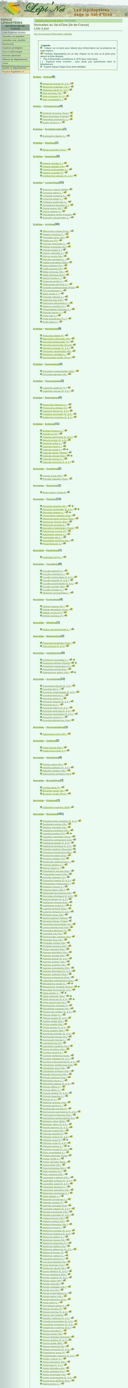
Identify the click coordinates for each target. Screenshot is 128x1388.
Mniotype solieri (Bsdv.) (54, 1121)
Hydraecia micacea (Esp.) (55, 902)
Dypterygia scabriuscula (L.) (57, 861)
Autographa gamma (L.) (54, 534)
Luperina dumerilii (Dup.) (55, 908)
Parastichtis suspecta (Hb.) (56, 1008)
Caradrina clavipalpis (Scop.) (57, 836)
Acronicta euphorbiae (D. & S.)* (58, 714)
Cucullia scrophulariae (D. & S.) (58, 583)
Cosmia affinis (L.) (52, 1090)
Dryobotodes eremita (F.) (55, 1108)
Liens (5, 63)
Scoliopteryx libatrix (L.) (54, 136)
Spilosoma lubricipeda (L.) (56, 303)
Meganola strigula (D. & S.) (56, 84)
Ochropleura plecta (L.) (54, 1305)
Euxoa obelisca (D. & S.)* (55, 1271)
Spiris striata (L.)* (51, 294)
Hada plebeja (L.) (51, 1196)
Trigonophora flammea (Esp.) (57, 1115)
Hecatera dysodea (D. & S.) (56, 1215)
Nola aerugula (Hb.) (52, 93)
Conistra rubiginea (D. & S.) (56, 1058)
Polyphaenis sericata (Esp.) (56, 871)
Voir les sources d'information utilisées (53, 34)
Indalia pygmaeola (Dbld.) (55, 262)
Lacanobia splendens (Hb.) (56, 1190)
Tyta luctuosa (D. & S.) (54, 646)
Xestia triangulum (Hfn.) (54, 1362)
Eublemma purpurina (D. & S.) (58, 417)
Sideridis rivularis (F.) (53, 1202)
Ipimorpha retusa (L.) (53, 1080)
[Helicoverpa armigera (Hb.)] (57, 774)
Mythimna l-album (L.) (54, 1255)
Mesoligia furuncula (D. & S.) (57, 990)
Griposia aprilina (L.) (53, 1105)
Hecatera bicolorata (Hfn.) (55, 1212)
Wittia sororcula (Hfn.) (54, 272)
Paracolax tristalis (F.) (53, 335)
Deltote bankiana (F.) (53, 616)
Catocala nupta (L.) (52, 449)
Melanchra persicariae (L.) (56, 1193)
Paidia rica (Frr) (50, 240)
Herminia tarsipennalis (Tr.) (56, 342)
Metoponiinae (53, 636)
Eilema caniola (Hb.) (53, 256)
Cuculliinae (52, 564)
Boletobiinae (51, 397)
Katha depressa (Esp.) (54, 275)
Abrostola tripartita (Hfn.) (55, 506)
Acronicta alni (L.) (51, 689)
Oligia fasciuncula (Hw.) (54, 1002)
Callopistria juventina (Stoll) (56, 807)
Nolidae (37, 77)
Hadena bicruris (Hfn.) (54, 1218)
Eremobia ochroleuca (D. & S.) (58, 896)
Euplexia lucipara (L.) (53, 886)
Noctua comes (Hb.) (53, 1334)
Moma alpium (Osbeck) (54, 492)
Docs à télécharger (12, 51)
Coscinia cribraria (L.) (53, 297)
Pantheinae (52, 550)
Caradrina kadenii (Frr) (54, 833)
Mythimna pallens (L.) (53, 1237)
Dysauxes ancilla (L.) (53, 281)
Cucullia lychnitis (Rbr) (54, 586)
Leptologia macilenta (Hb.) (56, 1046)
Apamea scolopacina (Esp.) (56, 977)
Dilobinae (51, 622)
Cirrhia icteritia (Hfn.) (53, 1024)
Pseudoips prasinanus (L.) (56, 119)
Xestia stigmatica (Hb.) (54, 1368)
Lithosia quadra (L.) (52, 250)
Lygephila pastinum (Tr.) (55, 388)
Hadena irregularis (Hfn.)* (55, 1224)
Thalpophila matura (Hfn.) (55, 874)
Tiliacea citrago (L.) (52, 1015)
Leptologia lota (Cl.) (52, 1043)
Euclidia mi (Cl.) (50, 434)
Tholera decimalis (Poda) (55, 1155)
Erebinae (49, 424)
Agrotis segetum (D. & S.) (55, 1277)
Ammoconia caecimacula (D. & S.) (60, 1112)
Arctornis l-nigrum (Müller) (55, 189)
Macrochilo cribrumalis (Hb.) (57, 338)
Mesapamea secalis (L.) (55, 983)
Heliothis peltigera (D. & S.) (56, 767)
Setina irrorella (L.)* (52, 278)
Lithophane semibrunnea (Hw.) (58, 1065)
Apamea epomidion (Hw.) (55, 952)
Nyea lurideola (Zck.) (53, 265)
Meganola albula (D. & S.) (55, 90)
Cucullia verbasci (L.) (53, 589)
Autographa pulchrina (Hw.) (56, 540)
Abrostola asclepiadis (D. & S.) (58, 509)
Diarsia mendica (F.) (53, 1309)
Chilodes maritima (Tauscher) (57, 849)
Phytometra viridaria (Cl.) (55, 408)
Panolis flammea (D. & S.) (56, 1127)
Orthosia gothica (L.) (53, 1146)
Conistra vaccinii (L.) (53, 1052)
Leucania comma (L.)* (54, 1259)
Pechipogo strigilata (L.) (54, 354)
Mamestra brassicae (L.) (55, 1199)
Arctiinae (50, 224)
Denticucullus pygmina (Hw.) (57, 937)
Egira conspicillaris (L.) (54, 1152)
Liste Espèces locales (13, 32)
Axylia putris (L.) (51, 1302)
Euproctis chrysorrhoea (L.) (56, 217)
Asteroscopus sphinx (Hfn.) (56, 672)
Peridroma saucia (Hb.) (54, 1268)
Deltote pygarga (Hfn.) (54, 606)
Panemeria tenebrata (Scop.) (57, 643)
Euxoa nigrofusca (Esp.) (55, 1274)
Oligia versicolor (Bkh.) (54, 996)
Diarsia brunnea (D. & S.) (55, 1312)
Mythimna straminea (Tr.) (55, 1243)
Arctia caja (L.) (50, 315)
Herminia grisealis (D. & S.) (56, 348)
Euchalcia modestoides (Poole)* (59, 528)
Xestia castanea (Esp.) (54, 1371)
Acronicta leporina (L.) (54, 695)
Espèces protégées (12, 48)
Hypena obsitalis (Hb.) (54, 166)
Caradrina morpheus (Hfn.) (56, 830)
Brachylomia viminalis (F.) (55, 1005)
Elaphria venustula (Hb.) (55, 827)
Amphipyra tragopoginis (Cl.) (57, 666)
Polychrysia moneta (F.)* (55, 531)
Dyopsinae (52, 485)
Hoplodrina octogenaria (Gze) (57, 840)
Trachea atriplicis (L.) (53, 865)
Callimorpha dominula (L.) (55, 284)
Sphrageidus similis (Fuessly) (57, 214)
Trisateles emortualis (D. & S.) (57, 414)
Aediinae (51, 740)
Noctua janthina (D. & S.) (55, 1340)
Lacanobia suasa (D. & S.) (56, 1184)
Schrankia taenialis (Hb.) (55, 374)
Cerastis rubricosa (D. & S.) (56, 1318)
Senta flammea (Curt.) (54, 1265)
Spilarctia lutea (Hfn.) (53, 300)
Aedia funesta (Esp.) (53, 747)
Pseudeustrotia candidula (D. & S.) (60, 821)
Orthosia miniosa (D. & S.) (56, 1137)
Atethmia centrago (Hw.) (55, 1102)
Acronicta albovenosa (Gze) (56, 720)
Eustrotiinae (52, 599)
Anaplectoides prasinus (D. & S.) (59, 1355)
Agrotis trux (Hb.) (51, 1290)
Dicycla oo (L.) (50, 1099)
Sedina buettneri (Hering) (55, 918)
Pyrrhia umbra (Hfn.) (53, 764)
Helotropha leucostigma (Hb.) (57, 893)
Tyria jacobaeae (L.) (52, 290)
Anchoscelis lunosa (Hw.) (55, 1037)
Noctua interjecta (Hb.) (54, 1346)
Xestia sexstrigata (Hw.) (54, 1374)
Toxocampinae (53, 381)
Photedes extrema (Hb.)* (55, 946)
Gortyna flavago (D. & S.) (55, 899)
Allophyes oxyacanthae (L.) (56, 593)
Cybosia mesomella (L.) (54, 243)
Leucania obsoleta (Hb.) (55, 1262)
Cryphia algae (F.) (52, 787)
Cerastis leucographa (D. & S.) (58, 1321)
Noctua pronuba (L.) (53, 1330)
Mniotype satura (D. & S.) (55, 1124)
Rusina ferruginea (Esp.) (55, 855)
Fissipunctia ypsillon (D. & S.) (57, 1012)
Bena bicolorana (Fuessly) (56, 116)
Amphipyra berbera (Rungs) (56, 663)
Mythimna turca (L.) (52, 1227)
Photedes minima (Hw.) (54, 943)
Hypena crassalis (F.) (53, 172)
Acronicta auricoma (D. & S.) (57, 711)
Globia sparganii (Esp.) (54, 949)
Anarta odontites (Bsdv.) (55, 1162)
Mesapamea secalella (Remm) (58, 987)
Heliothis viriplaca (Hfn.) (54, 770)
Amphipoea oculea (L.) (54, 905)
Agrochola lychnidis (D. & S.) (57, 1033)
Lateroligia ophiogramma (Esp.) (58, 980)
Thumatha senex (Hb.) (54, 237)
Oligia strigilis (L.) (51, 993)
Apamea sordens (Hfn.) (54, 962)
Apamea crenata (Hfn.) (54, 955)
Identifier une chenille (13, 40)
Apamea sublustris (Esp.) (55, 974)
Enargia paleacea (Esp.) (55, 1077)
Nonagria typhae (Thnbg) (55, 921)
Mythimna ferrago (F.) (53, 1252)
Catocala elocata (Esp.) (54, 456)
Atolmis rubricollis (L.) (53, 253)
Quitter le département (14, 68)
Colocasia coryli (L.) (52, 557)
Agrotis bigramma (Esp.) (55, 1299)
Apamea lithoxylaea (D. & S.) (57, 971)
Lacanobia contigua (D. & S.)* (57, 1180)
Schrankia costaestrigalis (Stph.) (59, 371)
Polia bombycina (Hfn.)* (54, 1168)
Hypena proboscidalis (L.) (55, 169)
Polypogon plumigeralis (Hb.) (57, 351)
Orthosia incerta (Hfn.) (54, 1130)
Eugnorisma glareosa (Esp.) (57, 1380)
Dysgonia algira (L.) (52, 443)
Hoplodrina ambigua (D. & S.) (57, 846)
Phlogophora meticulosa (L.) (57, 883)
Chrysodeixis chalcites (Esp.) (57, 515)
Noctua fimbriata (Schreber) (56, 1337)
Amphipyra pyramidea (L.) (55, 660)
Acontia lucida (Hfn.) (53, 476)
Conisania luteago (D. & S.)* (57, 1209)
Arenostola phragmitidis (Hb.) (57, 924)
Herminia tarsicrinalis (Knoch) (57, 345)
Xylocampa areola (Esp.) (55, 669)
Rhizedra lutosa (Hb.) (53, 915)
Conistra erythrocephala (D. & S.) (59, 1062)
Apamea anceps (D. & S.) (55, 958)
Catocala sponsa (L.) (53, 459)
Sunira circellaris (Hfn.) (54, 1049)
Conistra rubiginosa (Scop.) (56, 1055)
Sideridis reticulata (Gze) (55, 1205)
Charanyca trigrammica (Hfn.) (57, 852)
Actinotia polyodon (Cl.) (54, 877)
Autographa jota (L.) (52, 537)
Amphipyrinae (53, 653)
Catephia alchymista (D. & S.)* (58, 437)
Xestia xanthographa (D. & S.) (58, 1377)
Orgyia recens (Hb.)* (53, 208)
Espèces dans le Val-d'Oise (49, 20)
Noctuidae (38, 468)
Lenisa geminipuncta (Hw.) (56, 927)
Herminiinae (51, 328)
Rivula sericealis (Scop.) (55, 150)
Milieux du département (14, 59)
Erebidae (38, 129)
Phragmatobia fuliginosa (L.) (57, 309)
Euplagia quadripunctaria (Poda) (59, 287)
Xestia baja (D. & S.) (53, 1365)
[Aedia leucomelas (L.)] (54, 750)
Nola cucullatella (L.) (53, 99)
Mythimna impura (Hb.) (54, 1240)
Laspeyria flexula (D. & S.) (56, 411)
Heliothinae (52, 757)
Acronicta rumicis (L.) (53, 717)
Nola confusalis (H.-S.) (54, 96)
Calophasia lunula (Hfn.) (55, 734)
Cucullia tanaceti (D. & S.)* (56, 580)
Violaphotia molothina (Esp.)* (57, 1327)
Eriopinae (51, 800)
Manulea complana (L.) (54, 259)
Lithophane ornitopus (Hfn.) (56, 1071)
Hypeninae (50, 156)
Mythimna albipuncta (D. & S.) (58, 1249)
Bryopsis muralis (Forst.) (55, 794)
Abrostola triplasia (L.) (53, 512)
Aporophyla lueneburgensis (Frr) (59, 1118)
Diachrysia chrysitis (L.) (54, 525)
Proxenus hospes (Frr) (54, 858)
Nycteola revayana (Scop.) (56, 113)
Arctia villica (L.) (50, 322)
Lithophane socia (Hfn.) (54, 1068)
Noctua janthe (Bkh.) (53, 1343)
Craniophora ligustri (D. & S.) (57, 686)
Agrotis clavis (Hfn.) (52, 1280)
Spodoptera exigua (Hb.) (55, 824)
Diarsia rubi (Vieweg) (53, 1315)
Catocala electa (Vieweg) (55, 452)
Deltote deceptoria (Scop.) (56, 609)
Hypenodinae (52, 364)
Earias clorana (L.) (52, 122)
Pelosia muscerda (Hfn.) (55, 247)
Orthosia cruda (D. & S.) (55, 1143)
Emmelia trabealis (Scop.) (55, 479)
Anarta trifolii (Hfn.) (52, 1165)
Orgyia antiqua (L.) (52, 211)
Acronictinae (53, 679)
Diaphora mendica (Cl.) (54, 306)
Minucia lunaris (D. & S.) (55, 440)
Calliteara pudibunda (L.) (55, 202)
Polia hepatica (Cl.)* (53, 1171)
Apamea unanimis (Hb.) (54, 965)
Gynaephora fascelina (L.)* (56, 205)
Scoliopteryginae (54, 129)
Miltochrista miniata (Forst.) (56, 231)
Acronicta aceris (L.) (53, 698)
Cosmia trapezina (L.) (53, 1096)
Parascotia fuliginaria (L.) (55, 404)
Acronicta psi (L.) (51, 704)
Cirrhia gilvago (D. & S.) (54, 1027)
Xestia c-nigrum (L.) (52, 1359)
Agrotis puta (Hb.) (51, 1284)
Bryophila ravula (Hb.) (54, 790)
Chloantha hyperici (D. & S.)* (57, 880)
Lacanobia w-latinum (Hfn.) (56, 1177)
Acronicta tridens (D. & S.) (55, 708)
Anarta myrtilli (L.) (51, 1159)
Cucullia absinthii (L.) (53, 571)
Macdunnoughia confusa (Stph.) (59, 518)
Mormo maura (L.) (52, 868)
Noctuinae (51, 814)
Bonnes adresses (11, 55)
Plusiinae (51, 499)
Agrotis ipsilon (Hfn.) (53, 1296)
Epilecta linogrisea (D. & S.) (56, 1349)
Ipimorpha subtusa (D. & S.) (56, 1083)
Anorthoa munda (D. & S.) (55, 1149)
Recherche (8, 44)
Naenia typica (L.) (51, 1384)
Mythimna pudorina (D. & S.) (57, 1234)
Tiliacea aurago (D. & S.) (55, 1018)
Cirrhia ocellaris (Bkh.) (54, 1030)
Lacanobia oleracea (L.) (54, 1187)
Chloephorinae (51, 106)
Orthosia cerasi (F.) (52, 1140)
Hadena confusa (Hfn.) (54, 1221)
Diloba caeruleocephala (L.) (56, 629)
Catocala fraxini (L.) (52, 446)
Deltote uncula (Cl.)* (53, 612)
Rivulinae (50, 143)
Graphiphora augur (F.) (54, 1352)
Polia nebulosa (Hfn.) (53, 1174)
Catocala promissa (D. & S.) (57, 462)
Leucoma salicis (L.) (53, 192)
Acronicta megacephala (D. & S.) (59, 692)
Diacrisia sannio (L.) (53, 312)
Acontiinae (52, 468)
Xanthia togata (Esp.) (53, 1021)
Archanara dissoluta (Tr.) (55, 930)
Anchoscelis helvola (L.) (54, 1040)
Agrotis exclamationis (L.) (55, 1293)
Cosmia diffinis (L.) (52, 1087)
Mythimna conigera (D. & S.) (57, 1230)
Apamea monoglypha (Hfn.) (56, 968)
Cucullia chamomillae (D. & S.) (58, 577)
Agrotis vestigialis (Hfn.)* (55, 1287)
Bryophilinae (53, 780)
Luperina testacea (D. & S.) (56, 912)
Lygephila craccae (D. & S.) (56, 391)
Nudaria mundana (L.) (54, 234)
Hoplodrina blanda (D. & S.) (56, 843)
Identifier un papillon (13, 36)
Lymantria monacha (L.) (54, 196)
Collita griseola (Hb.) (53, 268)
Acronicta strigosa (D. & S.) (56, 701)
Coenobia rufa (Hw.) (53, 933)
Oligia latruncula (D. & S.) (55, 999)
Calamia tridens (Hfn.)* (54, 890)
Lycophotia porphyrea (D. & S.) (58, 1324)
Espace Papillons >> (13, 71)
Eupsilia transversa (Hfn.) (55, 1074)
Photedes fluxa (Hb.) (53, 940)
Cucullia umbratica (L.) (54, 574)
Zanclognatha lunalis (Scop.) (57, 357)
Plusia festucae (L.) (52, 543)
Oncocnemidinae (55, 727)
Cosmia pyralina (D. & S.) (55, 1093)
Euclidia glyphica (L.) (53, 431)
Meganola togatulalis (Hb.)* (56, 87)
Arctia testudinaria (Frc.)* (55, 319)
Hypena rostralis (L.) (53, 163)
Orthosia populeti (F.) (53, 1133)
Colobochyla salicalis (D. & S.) (58, 176)
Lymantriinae (52, 182)
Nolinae (48, 77)
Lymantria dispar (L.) (53, 199)
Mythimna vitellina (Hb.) (54, 1246)
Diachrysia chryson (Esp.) (55, 522)
